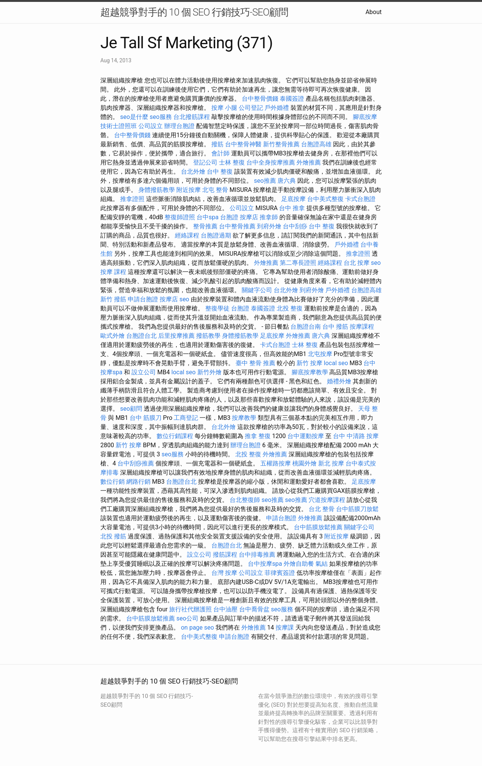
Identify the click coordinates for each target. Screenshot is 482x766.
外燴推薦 (308, 162)
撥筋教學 (208, 335)
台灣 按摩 (224, 572)
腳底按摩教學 (310, 372)
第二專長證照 (298, 262)
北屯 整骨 (215, 189)
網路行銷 (138, 481)
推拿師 (269, 217)
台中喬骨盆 (254, 609)
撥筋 (217, 144)
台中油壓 (225, 609)
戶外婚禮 (277, 107)
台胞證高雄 (316, 144)
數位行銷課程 (175, 436)
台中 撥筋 (335, 326)
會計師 (220, 153)
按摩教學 (244, 417)
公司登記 (251, 107)
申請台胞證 (143, 299)
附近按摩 (188, 189)
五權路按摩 (275, 463)
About (373, 12)
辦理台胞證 (179, 126)
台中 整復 (220, 171)
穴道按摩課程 (327, 499)
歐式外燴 (112, 335)
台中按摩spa (265, 563)
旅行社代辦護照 (190, 609)
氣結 (322, 563)
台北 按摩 (356, 262)
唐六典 (286, 180)
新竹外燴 (209, 372)
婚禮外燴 (339, 381)
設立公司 (144, 372)
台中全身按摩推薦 (270, 162)
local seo (336, 363)
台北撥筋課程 (191, 116)
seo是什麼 (134, 116)
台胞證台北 (141, 335)
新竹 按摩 (309, 363)
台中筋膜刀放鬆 (357, 509)
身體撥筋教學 (156, 189)
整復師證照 (180, 217)
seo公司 (187, 618)
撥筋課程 (225, 554)
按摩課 (285, 627)
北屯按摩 (320, 354)
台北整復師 (245, 499)
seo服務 (161, 116)
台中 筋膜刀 (146, 417)
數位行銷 (112, 481)
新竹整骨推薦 (281, 144)
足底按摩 (293, 199)
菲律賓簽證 (280, 572)
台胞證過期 (216, 235)
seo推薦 (265, 180)
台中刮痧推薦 (135, 463)
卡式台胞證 (360, 199)
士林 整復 (232, 162)
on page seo (197, 627)
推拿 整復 (258, 436)
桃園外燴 (304, 463)
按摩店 (249, 217)
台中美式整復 (325, 199)
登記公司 (205, 162)
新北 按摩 (331, 463)
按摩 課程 (113, 271)
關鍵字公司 (257, 290)
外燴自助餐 (299, 563)
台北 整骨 (322, 509)
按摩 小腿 (224, 107)
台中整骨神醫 (243, 144)
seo (376, 262)
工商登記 (186, 417)
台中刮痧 (295, 226)
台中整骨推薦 (237, 226)
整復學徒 (217, 308)
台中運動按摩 (305, 436)
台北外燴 (193, 171)
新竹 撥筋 (113, 299)
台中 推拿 (292, 208)
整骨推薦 (205, 226)
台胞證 (229, 217)
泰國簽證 (292, 98)
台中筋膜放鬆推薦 (318, 527)
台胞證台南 (305, 326)
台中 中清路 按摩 (356, 436)
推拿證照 (132, 199)
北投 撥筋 (113, 536)
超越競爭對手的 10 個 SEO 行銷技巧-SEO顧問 (194, 12)
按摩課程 (362, 326)
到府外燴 (269, 226)
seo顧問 (131, 408)
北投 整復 (290, 308)
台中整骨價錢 (260, 98)
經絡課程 (187, 235)
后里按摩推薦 (176, 335)
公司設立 (150, 126)
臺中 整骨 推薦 (255, 363)
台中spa (208, 217)
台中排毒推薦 (257, 554)
